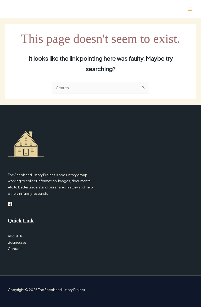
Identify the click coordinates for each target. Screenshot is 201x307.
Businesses (17, 242)
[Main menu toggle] (190, 9)
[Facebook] (10, 204)
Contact (15, 249)
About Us (15, 236)
